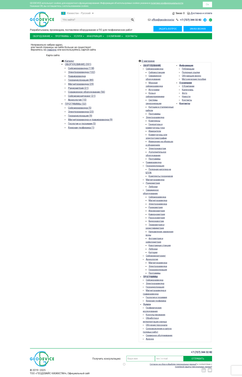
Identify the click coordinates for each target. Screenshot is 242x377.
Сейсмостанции (157, 72)
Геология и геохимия (156, 297)
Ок (207, 4)
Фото (184, 93)
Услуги (147, 304)
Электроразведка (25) (81, 111)
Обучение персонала (156, 325)
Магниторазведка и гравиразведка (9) (90, 119)
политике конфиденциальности (167, 3)
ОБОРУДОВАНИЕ (152, 65)
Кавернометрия (157, 214)
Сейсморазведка (154, 69)
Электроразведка (155, 117)
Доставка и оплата (201, 13)
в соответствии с (181, 365)
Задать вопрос (168, 29)
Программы (155, 114)
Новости (186, 96)
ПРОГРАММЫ (150, 276)
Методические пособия (194, 79)
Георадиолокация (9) (80, 115)
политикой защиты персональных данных (193, 367)
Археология (152, 259)
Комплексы (154, 121)
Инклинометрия (157, 211)
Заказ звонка (198, 29)
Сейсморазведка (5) (79, 107)
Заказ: (180, 13)
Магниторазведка (155, 179)
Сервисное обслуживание (159, 335)
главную (52, 49)
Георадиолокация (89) (81, 80)
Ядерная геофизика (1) (81, 127)
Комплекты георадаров (161, 176)
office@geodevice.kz (163, 19)
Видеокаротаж (156, 221)
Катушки (153, 252)
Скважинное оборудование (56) (86, 91)
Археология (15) (77, 99)
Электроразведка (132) (81, 72)
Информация (186, 65)
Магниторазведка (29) (81, 84)
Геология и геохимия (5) (82, 123)
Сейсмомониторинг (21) (82, 95)
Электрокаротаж (157, 148)
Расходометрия (157, 217)
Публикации (188, 69)
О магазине (148, 61)
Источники (154, 89)
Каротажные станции (160, 245)
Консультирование (155, 314)
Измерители (155, 131)
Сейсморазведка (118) (81, 68)
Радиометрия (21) (78, 88)
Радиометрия (153, 183)
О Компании (188, 86)
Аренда (150, 339)
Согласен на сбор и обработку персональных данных (173, 364)
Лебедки (153, 186)
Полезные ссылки (191, 72)
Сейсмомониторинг (156, 256)
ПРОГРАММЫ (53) (75, 103)
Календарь (187, 89)
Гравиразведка (77, 76)
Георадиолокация (155, 166)
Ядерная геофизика (156, 301)
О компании (185, 82)
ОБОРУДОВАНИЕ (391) (78, 64)
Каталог (69, 61)
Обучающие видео (191, 76)
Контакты (187, 100)
